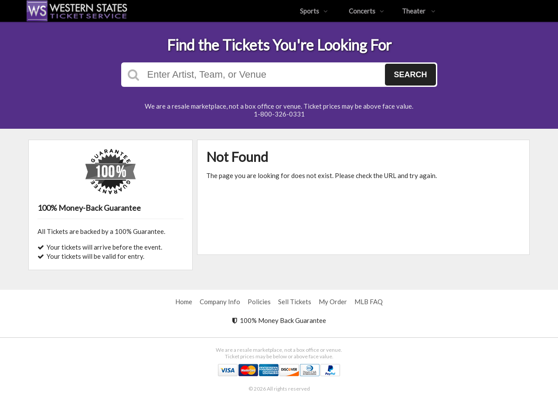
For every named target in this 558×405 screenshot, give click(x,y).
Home (183, 301)
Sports (314, 11)
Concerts (366, 11)
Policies (259, 301)
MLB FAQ (368, 301)
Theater (419, 11)
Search (410, 74)
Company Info (220, 301)
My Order (333, 301)
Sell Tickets (294, 301)
